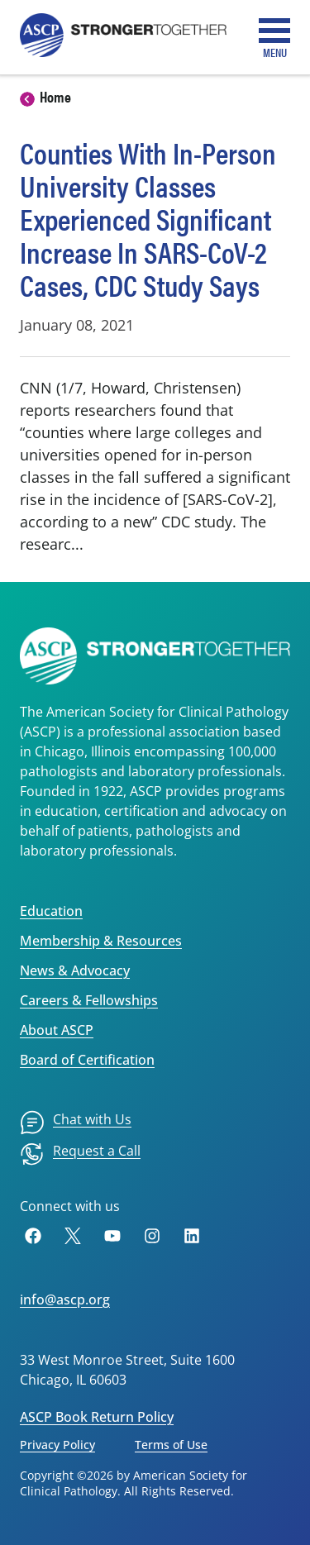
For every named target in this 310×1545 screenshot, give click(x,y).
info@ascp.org (65, 1299)
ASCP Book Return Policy (97, 1417)
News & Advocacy (75, 970)
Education (51, 911)
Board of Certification (87, 1060)
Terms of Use (171, 1444)
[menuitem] (75, 1122)
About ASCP (56, 1030)
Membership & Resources (101, 941)
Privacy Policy (57, 1444)
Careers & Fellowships (89, 1000)
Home (55, 96)
